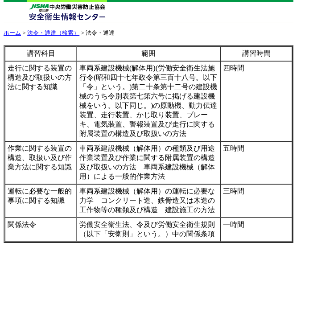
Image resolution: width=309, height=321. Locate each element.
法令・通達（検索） (53, 32)
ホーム (12, 32)
